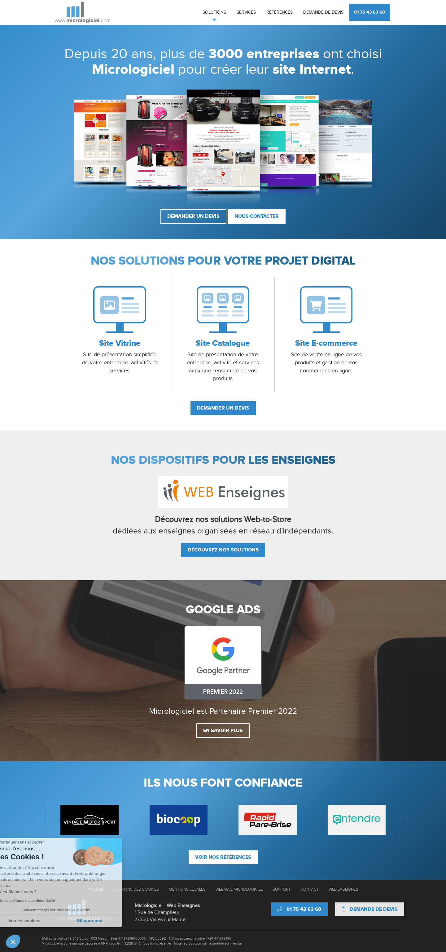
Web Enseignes (343, 889)
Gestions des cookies (136, 889)
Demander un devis (193, 216)
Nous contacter (256, 216)
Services (246, 12)
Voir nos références (223, 857)
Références (279, 12)
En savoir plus (223, 730)
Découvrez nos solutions (223, 550)
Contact (309, 889)
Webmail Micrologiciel (239, 889)
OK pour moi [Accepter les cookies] (58, 920)
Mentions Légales (187, 889)
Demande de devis (323, 12)
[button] (13, 941)
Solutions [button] (214, 12)
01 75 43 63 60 (369, 12)
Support (282, 889)
